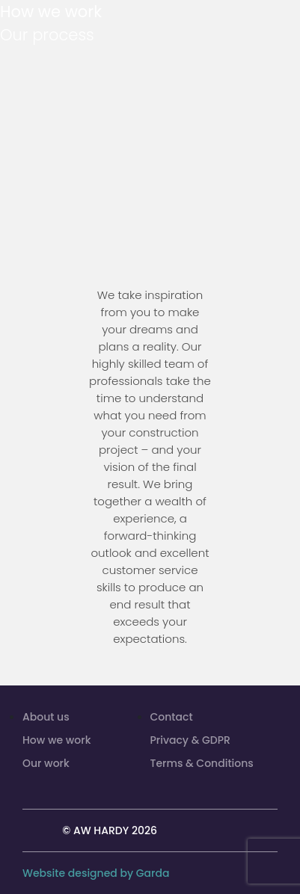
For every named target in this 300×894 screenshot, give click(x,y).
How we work (56, 740)
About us (46, 716)
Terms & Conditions (202, 763)
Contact (171, 716)
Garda (153, 873)
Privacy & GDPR (190, 740)
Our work (46, 763)
